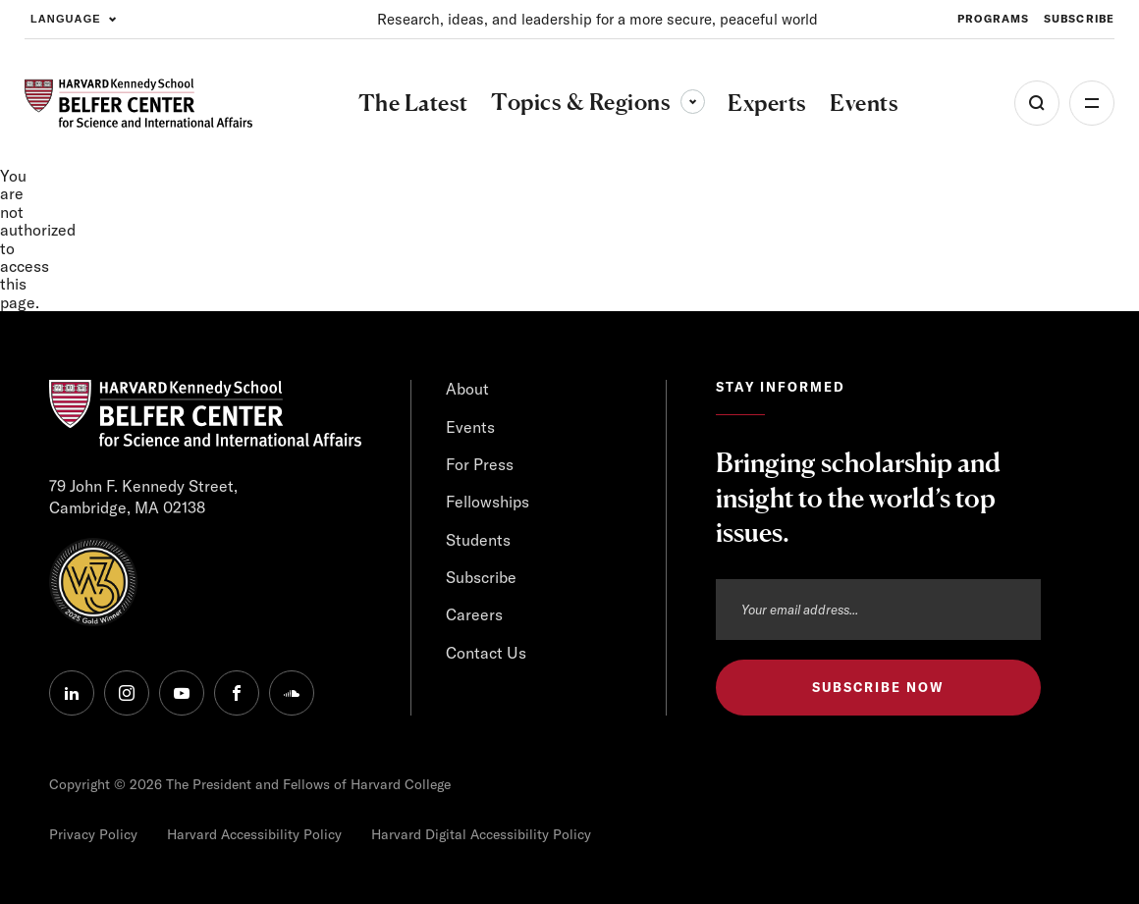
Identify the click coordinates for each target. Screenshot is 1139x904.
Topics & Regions (598, 101)
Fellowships (487, 501)
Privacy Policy (93, 834)
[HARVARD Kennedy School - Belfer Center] (138, 103)
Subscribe (481, 577)
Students (478, 540)
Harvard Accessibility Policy (254, 834)
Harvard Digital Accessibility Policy (481, 834)
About (467, 389)
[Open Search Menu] (1036, 103)
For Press (480, 464)
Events (470, 427)
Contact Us (486, 653)
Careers (474, 614)
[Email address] (878, 609)
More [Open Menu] (1091, 103)
